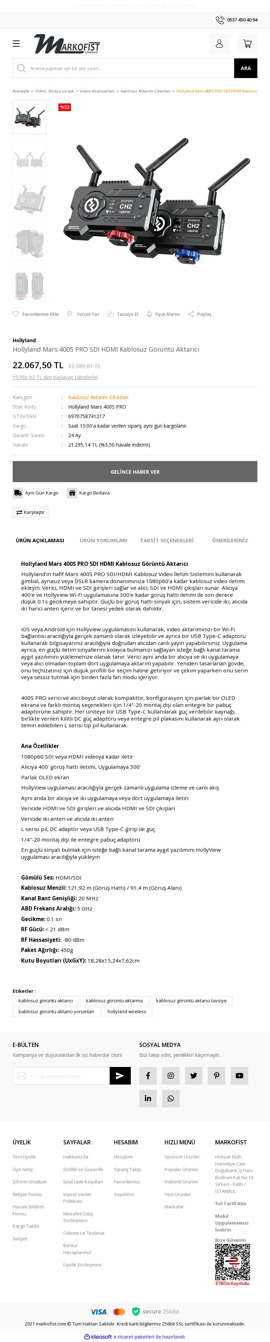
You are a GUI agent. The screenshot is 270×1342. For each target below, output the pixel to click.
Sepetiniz (124, 1194)
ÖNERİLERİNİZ (230, 540)
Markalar (174, 1206)
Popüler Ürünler (182, 1169)
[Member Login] (219, 43)
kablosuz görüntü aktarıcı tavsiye (191, 1000)
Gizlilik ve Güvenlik (83, 1169)
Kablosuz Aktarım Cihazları (98, 397)
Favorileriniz (127, 1181)
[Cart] (247, 43)
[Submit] (120, 1076)
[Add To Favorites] (36, 314)
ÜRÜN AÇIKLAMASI (40, 540)
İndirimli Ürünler (182, 1181)
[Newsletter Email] (72, 1076)
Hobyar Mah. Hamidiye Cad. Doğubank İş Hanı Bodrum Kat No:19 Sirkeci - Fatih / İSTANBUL (234, 1174)
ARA (246, 68)
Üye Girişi (23, 1169)
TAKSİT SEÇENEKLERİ (167, 540)
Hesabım (123, 1157)
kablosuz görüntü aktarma (114, 1000)
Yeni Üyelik (24, 1157)
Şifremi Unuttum (30, 1181)
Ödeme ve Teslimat (83, 1233)
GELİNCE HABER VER (135, 471)
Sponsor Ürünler (182, 1157)
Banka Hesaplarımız (77, 1248)
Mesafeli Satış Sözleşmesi (78, 1217)
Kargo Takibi (26, 1226)
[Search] (135, 68)
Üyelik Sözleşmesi (82, 1264)
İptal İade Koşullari (83, 1181)
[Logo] (66, 43)
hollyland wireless (127, 1011)
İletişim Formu (27, 1194)
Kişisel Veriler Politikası (77, 1197)
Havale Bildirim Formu (28, 1210)
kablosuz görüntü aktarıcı (46, 1000)
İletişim (20, 1238)
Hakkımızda (75, 1157)
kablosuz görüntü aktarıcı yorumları (56, 1011)
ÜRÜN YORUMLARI (103, 540)
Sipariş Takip (127, 1169)
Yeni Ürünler (178, 1194)
